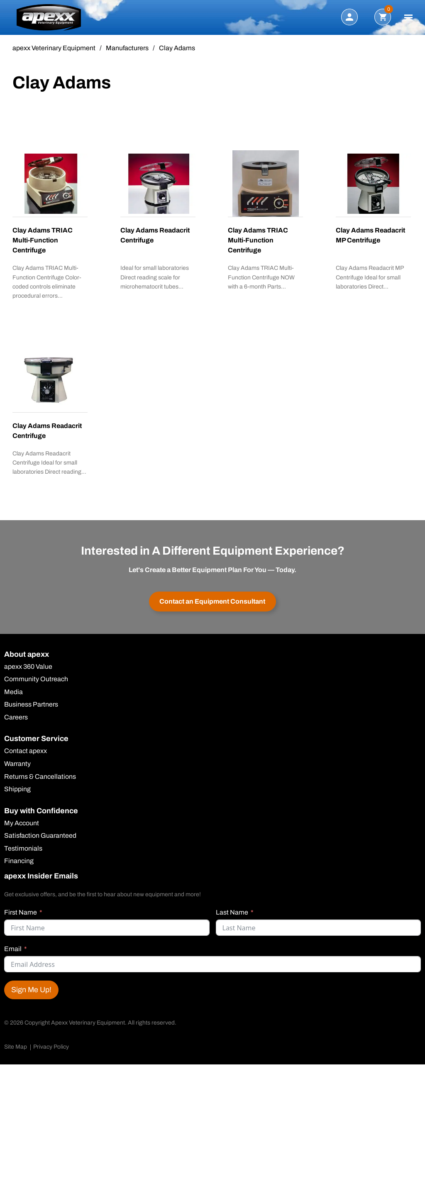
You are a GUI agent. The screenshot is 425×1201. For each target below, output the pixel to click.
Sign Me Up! (31, 994)
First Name (20, 916)
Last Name (232, 916)
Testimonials (23, 852)
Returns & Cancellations (40, 779)
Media (13, 693)
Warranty (17, 766)
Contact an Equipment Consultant (213, 602)
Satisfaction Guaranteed (40, 839)
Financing (19, 864)
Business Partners (31, 706)
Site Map (15, 1051)
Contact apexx (25, 753)
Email (13, 952)
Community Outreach (36, 681)
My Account (21, 826)
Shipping (17, 792)
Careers (16, 719)
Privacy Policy (51, 1051)
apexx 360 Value (28, 668)
